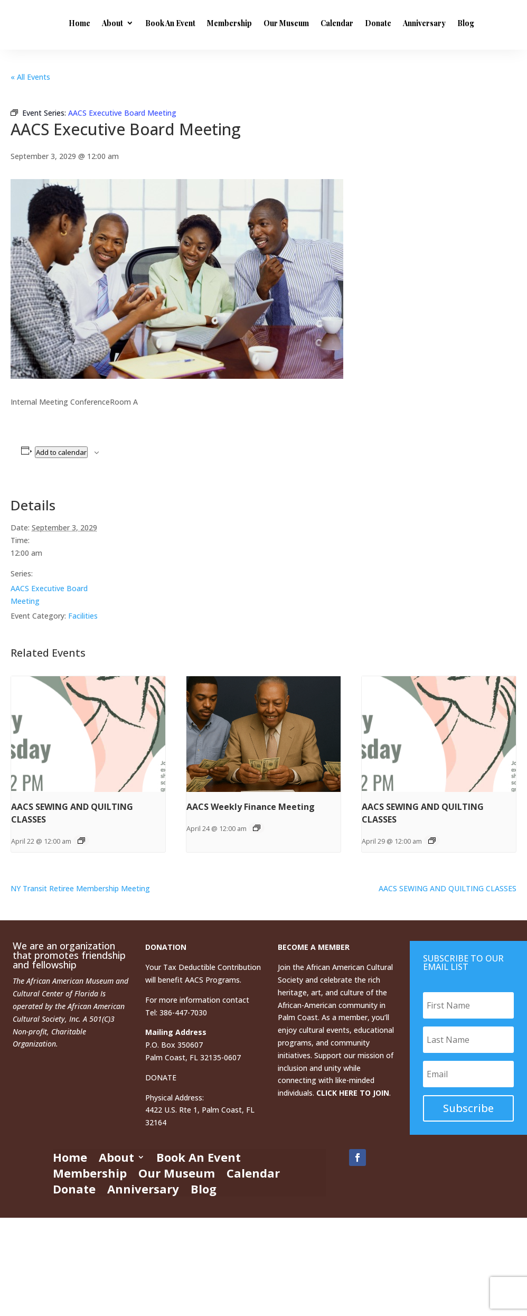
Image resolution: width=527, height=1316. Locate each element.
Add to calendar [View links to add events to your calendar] (61, 452)
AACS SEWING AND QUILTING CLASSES (447, 888)
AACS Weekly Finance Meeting (250, 807)
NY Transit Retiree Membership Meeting (80, 888)
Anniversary (162, 69)
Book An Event (243, 23)
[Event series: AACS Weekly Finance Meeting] (256, 828)
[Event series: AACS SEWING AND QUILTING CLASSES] (81, 840)
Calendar (409, 23)
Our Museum (358, 23)
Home (152, 23)
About (184, 23)
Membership (301, 23)
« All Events (30, 77)
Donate (450, 23)
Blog (203, 69)
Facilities (83, 616)
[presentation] (88, 734)
